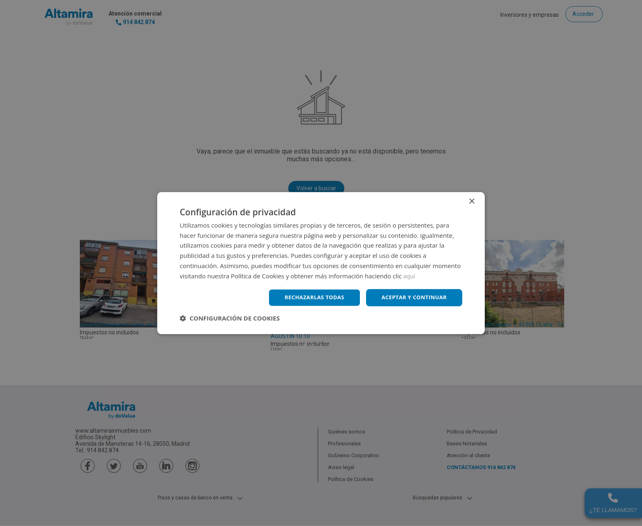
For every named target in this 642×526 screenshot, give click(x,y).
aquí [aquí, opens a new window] (409, 275)
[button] (230, 319)
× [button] (471, 201)
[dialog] (321, 263)
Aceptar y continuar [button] (412, 297)
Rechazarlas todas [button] (307, 297)
